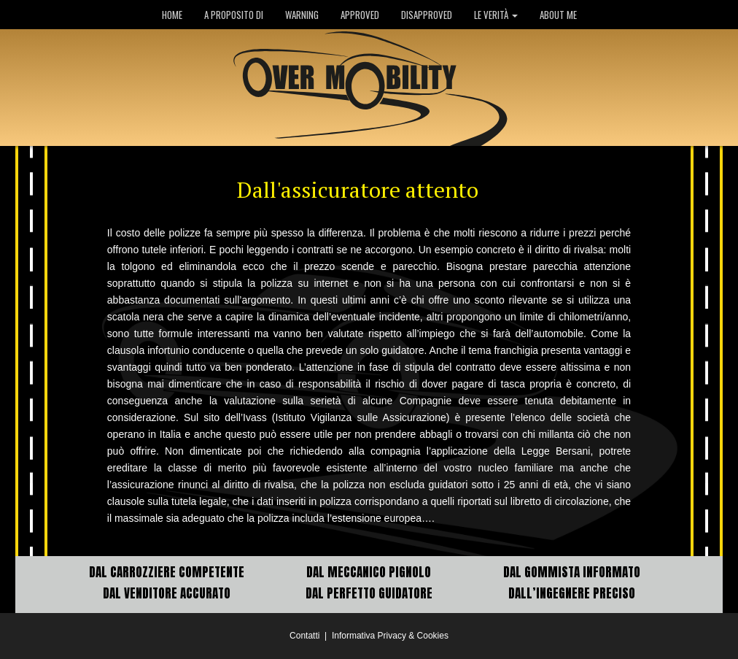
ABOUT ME (558, 14)
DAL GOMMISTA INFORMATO (571, 572)
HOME (172, 14)
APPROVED (360, 14)
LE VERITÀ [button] (496, 14)
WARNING (302, 14)
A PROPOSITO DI (233, 14)
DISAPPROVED (426, 14)
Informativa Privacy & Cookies (390, 636)
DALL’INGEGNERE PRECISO (571, 593)
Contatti (304, 636)
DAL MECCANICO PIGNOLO (368, 572)
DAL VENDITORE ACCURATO (166, 593)
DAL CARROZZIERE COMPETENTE (166, 572)
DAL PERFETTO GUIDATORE (369, 593)
